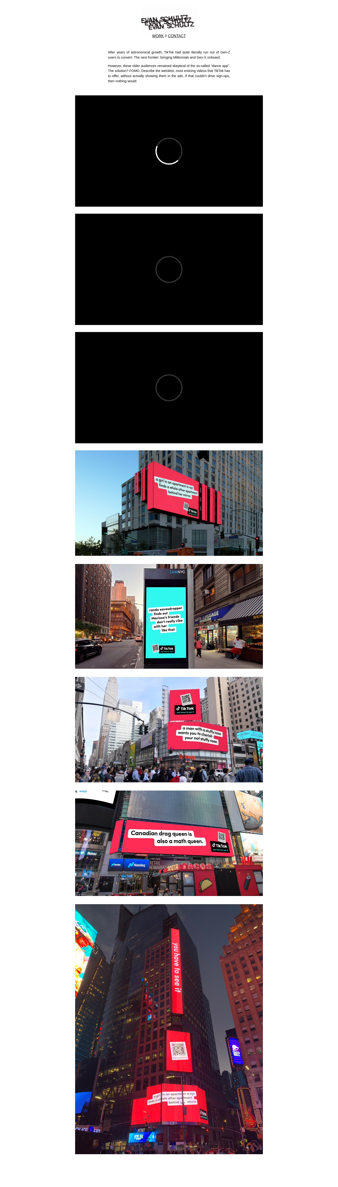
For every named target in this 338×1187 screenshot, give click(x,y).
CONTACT (177, 36)
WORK (158, 36)
